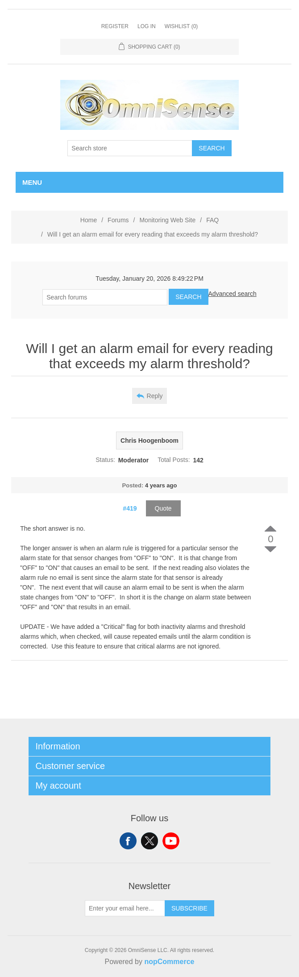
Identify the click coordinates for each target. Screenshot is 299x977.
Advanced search (232, 293)
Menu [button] (32, 182)
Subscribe (189, 908)
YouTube (170, 840)
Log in (146, 26)
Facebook (128, 840)
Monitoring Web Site (167, 220)
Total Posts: (174, 460)
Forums (118, 220)
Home (88, 220)
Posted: (133, 485)
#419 (130, 508)
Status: (105, 460)
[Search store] (129, 148)
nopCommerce (169, 961)
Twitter (149, 840)
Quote (163, 508)
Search (211, 148)
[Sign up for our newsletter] (125, 908)
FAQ (212, 220)
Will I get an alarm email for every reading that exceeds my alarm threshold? (152, 234)
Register (115, 26)
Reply (155, 395)
